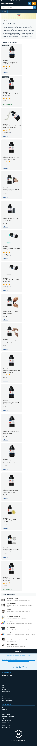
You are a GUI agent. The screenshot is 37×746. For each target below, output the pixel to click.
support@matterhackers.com (12, 678)
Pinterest (23, 667)
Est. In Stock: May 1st (7, 104)
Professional (6, 691)
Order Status (6, 712)
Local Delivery (6, 714)
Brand (5, 20)
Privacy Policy (6, 723)
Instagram (17, 667)
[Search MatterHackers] (34, 7)
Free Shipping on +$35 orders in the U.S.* (10, 0)
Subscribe (18, 663)
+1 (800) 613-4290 (7, 675)
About (4, 707)
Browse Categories (9, 42)
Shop (3, 685)
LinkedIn (20, 667)
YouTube (26, 667)
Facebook (11, 667)
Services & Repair (7, 700)
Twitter (14, 667)
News (3, 687)
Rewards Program (8, 716)
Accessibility (6, 727)
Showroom (5, 689)
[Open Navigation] (4, 11)
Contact (4, 709)
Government (6, 698)
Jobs (3, 718)
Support (4, 696)
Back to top (18, 651)
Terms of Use (6, 725)
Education (5, 694)
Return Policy (6, 720)
